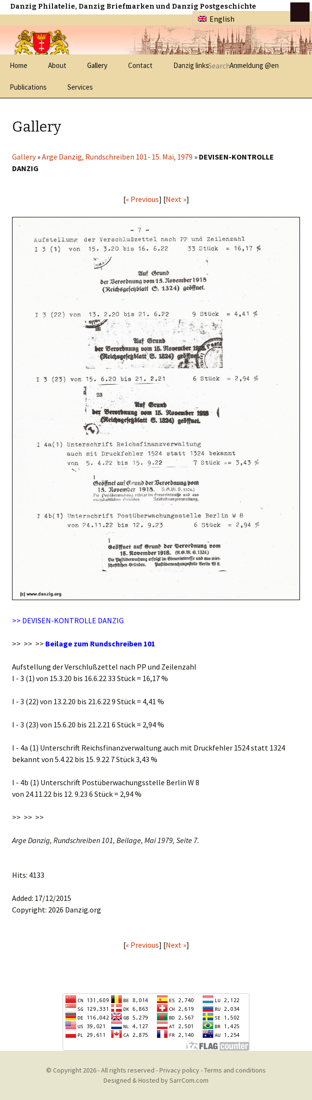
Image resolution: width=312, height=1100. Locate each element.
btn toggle (300, 12)
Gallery (97, 65)
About (57, 65)
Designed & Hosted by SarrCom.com (156, 1080)
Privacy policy (179, 1070)
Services (80, 87)
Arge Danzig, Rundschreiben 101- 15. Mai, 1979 (117, 156)
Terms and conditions (235, 1070)
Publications (28, 87)
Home (18, 65)
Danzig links (191, 65)
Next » (176, 199)
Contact (140, 65)
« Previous (142, 199)
